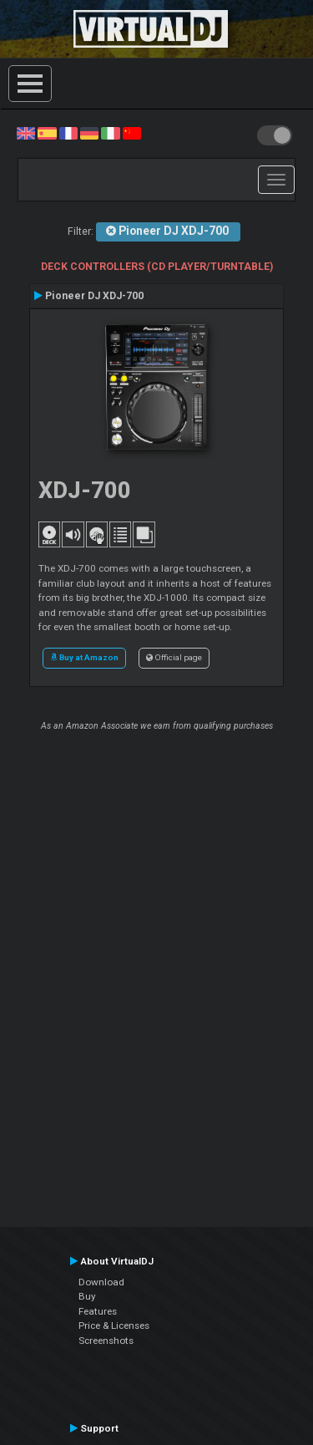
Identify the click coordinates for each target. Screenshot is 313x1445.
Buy (87, 1296)
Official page (174, 657)
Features (97, 1311)
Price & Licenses (113, 1325)
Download (101, 1282)
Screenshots (106, 1340)
